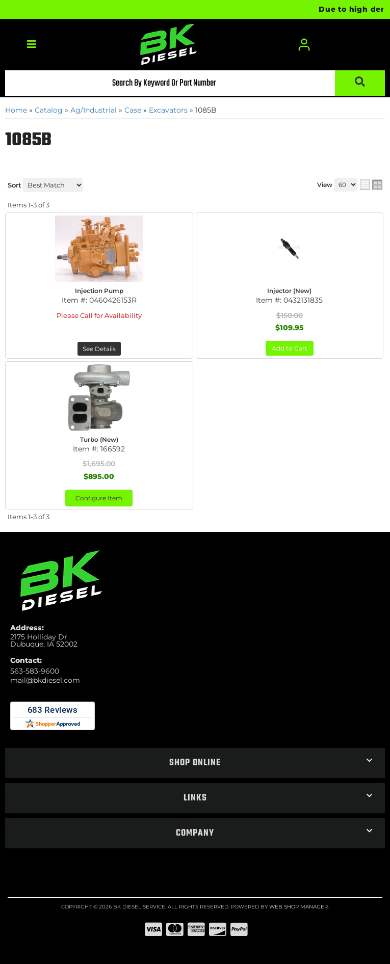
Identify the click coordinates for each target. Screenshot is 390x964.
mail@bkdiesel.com (45, 680)
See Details (99, 349)
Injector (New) (289, 290)
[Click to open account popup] (304, 44)
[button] (195, 83)
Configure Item (98, 498)
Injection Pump (99, 290)
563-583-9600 (34, 671)
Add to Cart (289, 348)
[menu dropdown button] (31, 44)
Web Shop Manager (298, 906)
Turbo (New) (99, 439)
